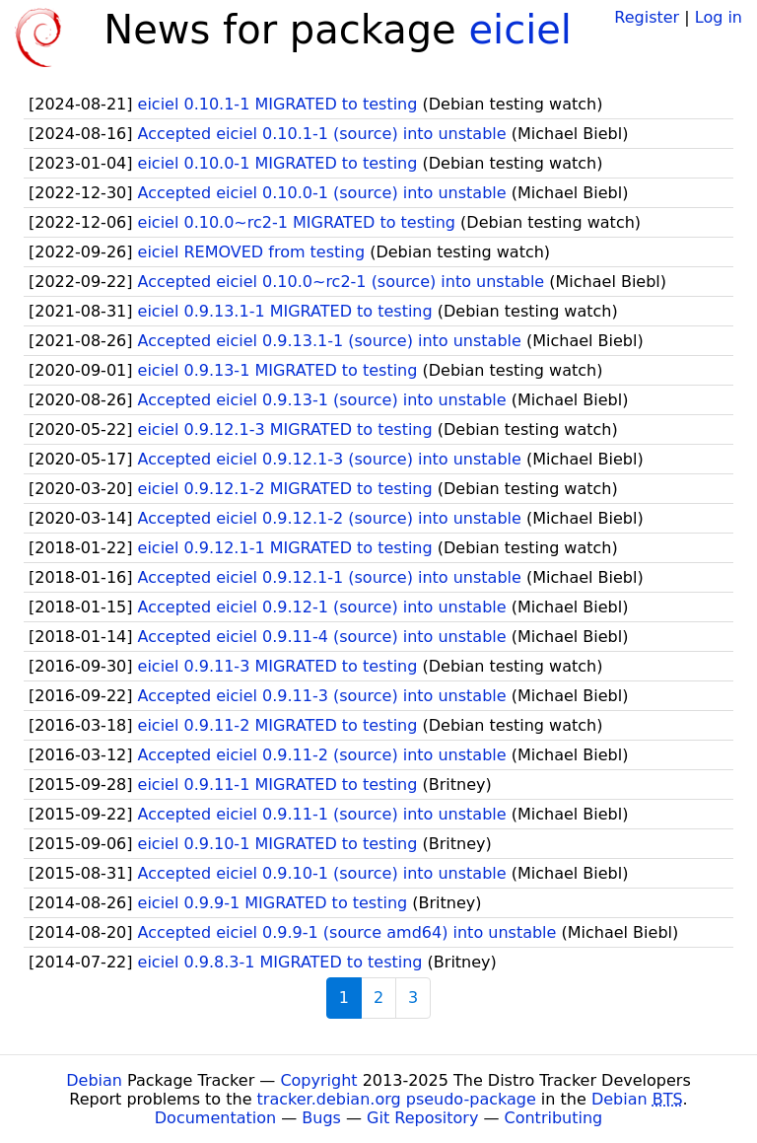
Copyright (318, 1080)
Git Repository (422, 1117)
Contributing (554, 1117)
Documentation (215, 1117)
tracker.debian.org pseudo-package (396, 1099)
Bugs (321, 1117)
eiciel (520, 29)
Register (646, 17)
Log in (718, 17)
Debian (94, 1080)
